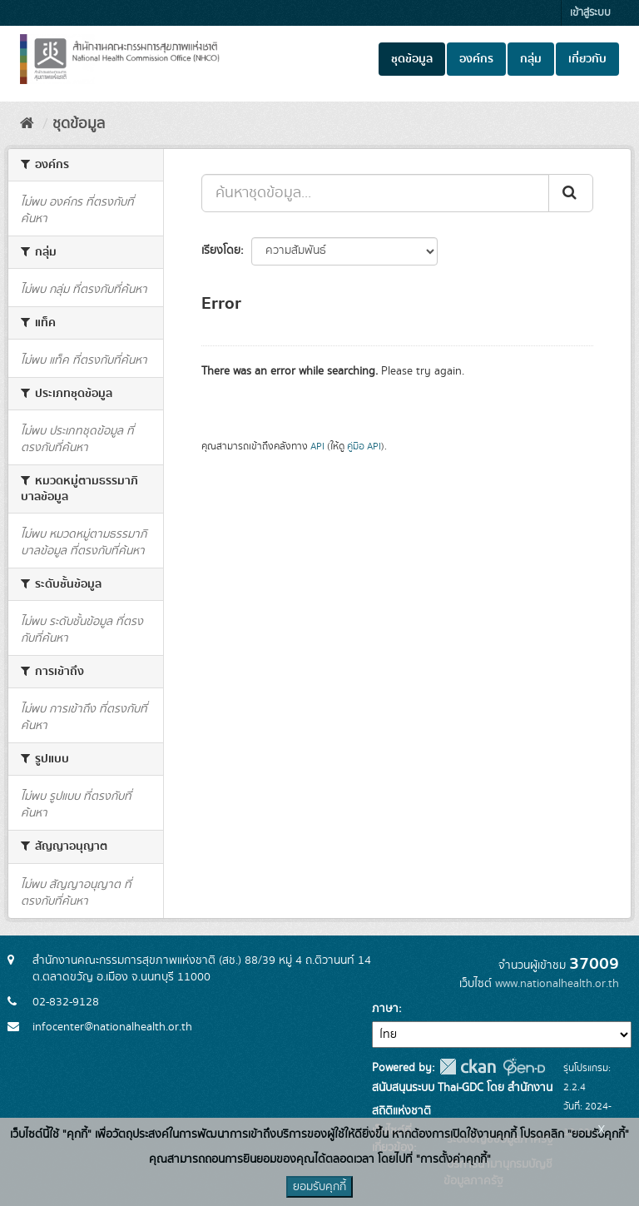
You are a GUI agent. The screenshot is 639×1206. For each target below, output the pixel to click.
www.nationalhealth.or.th (557, 983)
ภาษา (385, 1008)
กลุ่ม (531, 59)
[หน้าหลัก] (27, 124)
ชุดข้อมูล (412, 59)
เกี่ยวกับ (587, 59)
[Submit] (570, 193)
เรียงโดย (220, 250)
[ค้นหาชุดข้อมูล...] (375, 193)
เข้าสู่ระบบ (590, 13)
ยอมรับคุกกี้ (319, 1187)
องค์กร (476, 59)
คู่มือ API (364, 446)
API (317, 446)
